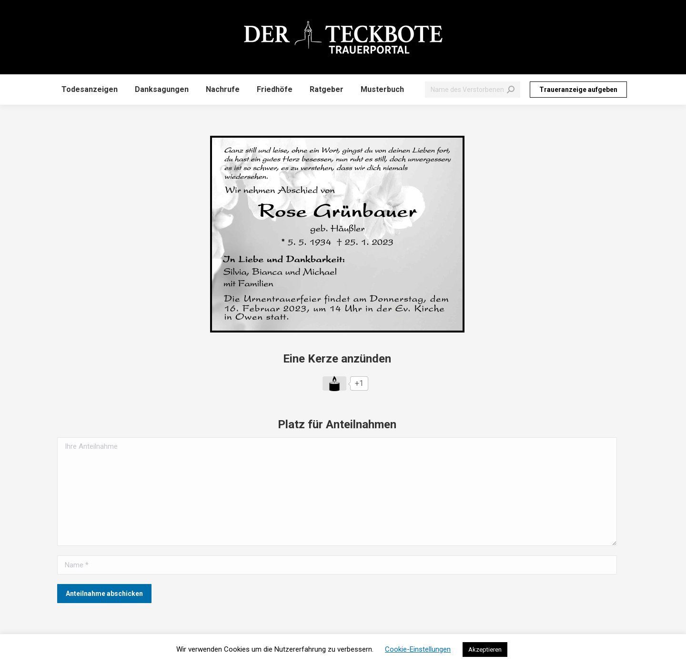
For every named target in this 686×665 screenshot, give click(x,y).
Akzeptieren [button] (485, 649)
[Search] (472, 89)
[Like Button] (334, 383)
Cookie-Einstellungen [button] (418, 649)
